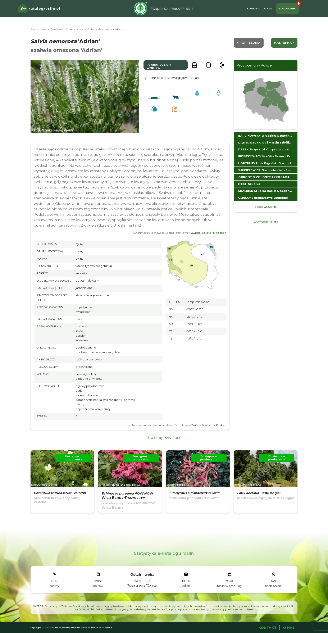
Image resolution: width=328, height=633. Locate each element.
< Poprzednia (248, 43)
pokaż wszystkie (266, 206)
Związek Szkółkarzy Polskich (208, 232)
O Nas (268, 8)
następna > (284, 43)
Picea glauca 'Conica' (142, 585)
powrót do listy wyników (159, 66)
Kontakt (253, 8)
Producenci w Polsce (254, 65)
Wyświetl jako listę (266, 221)
